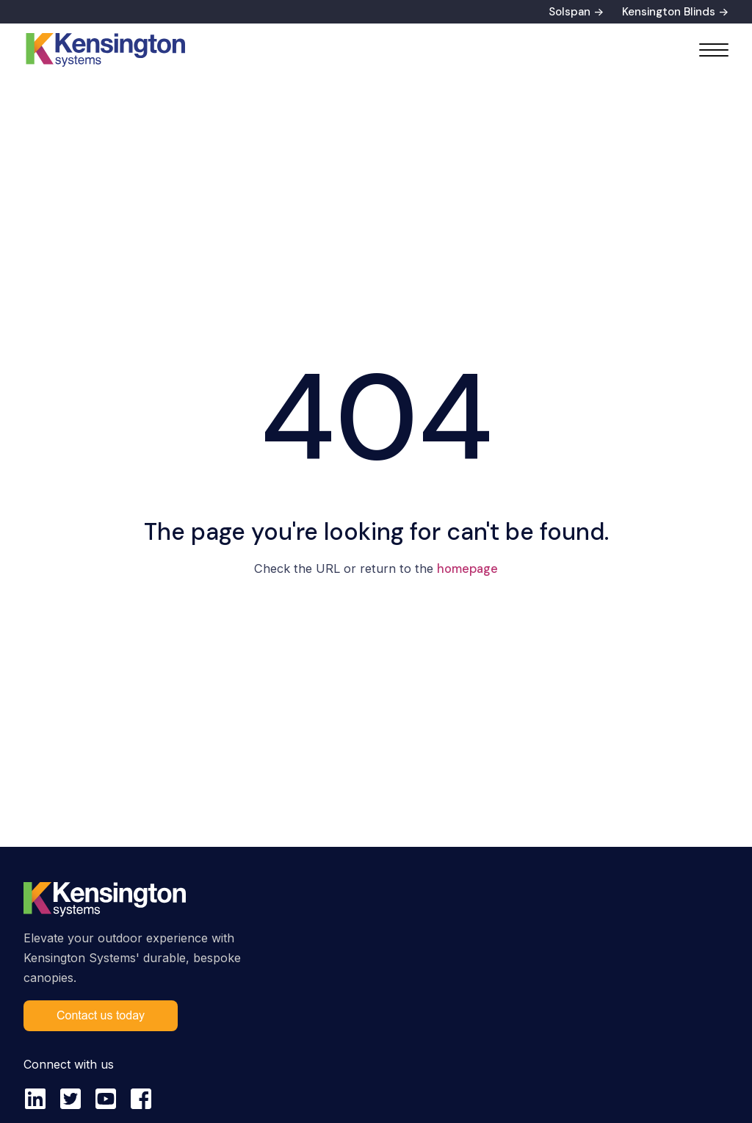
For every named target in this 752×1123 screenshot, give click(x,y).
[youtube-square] (106, 1099)
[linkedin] (35, 1099)
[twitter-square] (70, 1099)
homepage (467, 569)
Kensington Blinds (668, 11)
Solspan (569, 11)
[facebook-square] (141, 1099)
